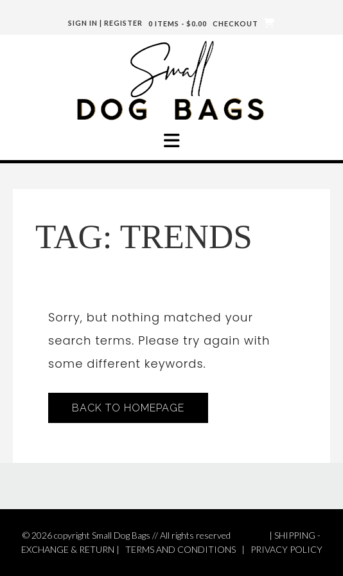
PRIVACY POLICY (286, 549)
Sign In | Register (105, 23)
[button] (171, 141)
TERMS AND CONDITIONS (180, 549)
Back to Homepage (128, 408)
